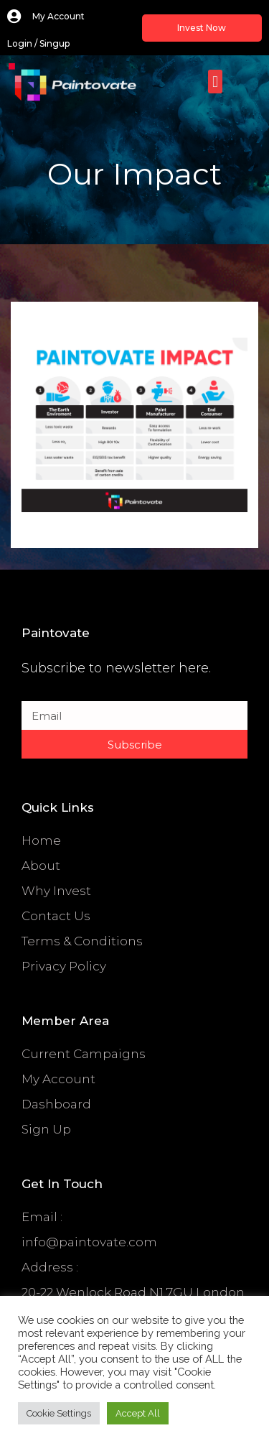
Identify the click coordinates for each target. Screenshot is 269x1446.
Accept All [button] (137, 1413)
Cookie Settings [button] (59, 1413)
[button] (215, 81)
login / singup (38, 43)
